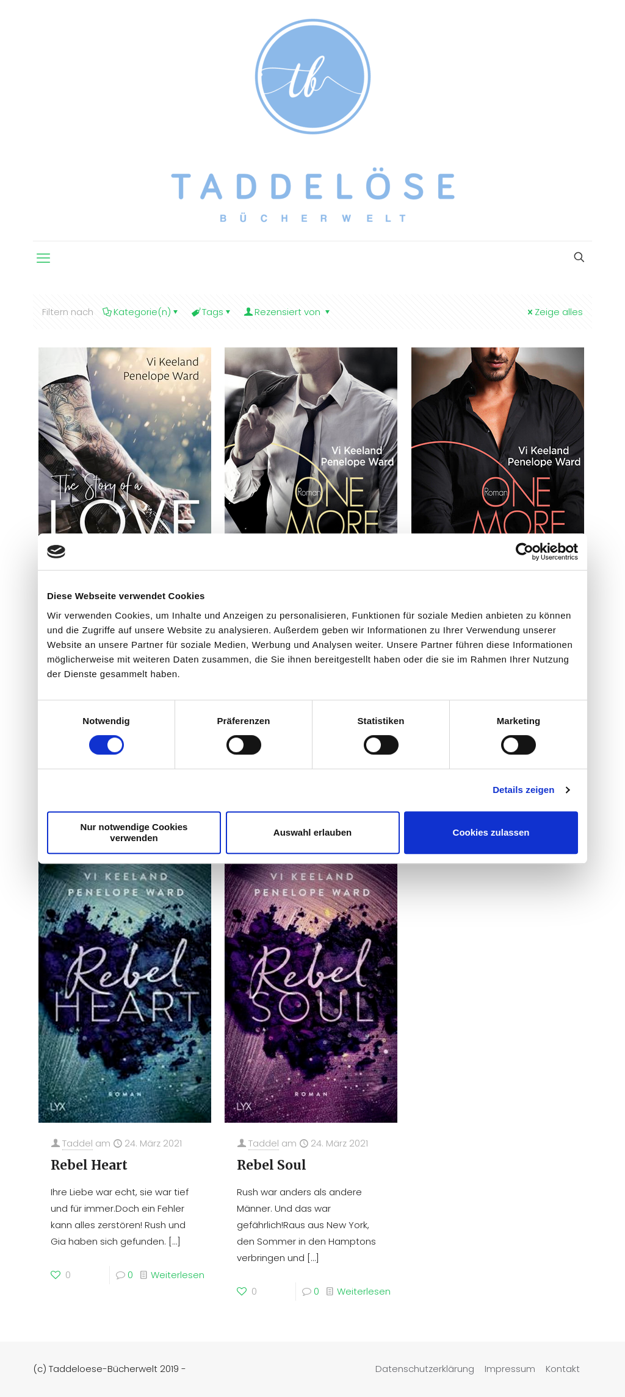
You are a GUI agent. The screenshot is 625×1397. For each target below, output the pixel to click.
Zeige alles (554, 311)
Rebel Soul (271, 1165)
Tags (212, 311)
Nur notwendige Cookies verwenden (134, 832)
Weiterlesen (177, 1274)
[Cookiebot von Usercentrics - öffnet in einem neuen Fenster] (524, 551)
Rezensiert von (288, 311)
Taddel (77, 1143)
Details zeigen (523, 789)
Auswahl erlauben (312, 832)
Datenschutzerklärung (424, 1368)
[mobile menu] (43, 258)
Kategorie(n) (141, 311)
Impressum (510, 1368)
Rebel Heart (89, 1165)
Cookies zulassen (491, 832)
